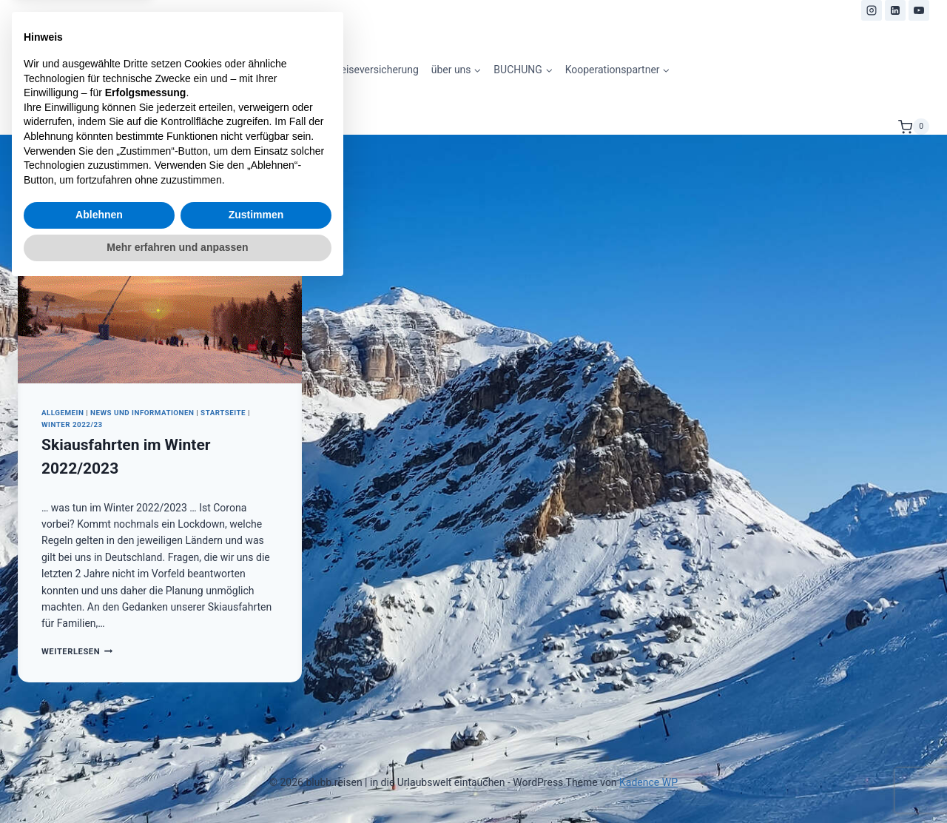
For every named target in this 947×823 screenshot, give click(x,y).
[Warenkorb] (913, 126)
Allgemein (62, 413)
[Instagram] (871, 10)
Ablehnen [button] (99, 750)
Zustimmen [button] (256, 750)
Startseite (223, 413)
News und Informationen (142, 413)
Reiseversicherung (376, 69)
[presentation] (160, 288)
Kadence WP (648, 782)
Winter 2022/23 (72, 424)
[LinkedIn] (895, 10)
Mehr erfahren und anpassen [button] (177, 782)
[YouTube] (919, 10)
